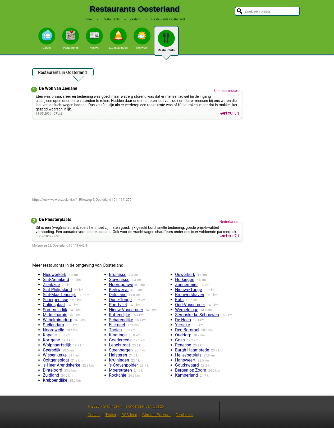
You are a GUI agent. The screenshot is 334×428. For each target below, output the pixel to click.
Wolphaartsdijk (57, 344)
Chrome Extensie (156, 415)
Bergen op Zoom (190, 370)
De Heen (183, 319)
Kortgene (51, 339)
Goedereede (120, 339)
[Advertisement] (138, 159)
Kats (179, 299)
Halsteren (118, 355)
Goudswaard (187, 365)
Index (88, 19)
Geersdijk (51, 350)
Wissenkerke (55, 355)
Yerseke (182, 324)
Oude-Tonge (120, 299)
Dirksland (118, 294)
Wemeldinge (186, 309)
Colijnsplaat (54, 304)
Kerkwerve (119, 289)
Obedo (158, 406)
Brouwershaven (189, 294)
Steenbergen (121, 350)
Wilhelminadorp (57, 319)
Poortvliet (118, 304)
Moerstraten (120, 370)
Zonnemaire (186, 284)
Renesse (183, 344)
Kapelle (50, 334)
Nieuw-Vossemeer (126, 309)
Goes (180, 339)
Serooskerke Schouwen (197, 314)
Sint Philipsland (57, 289)
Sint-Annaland (56, 279)
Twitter (110, 415)
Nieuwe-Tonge (188, 289)
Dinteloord (52, 370)
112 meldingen (117, 38)
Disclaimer (184, 415)
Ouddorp (183, 334)
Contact (94, 415)
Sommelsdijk (55, 309)
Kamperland (186, 375)
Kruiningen (119, 360)
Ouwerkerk (185, 274)
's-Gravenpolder (123, 365)
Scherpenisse (55, 299)
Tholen (115, 329)
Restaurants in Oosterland (62, 73)
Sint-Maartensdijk (59, 294)
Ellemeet (117, 324)
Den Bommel (187, 329)
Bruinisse (117, 274)
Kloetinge (118, 334)
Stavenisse (119, 279)
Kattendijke (119, 314)
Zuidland (51, 375)
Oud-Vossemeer (190, 304)
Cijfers (46, 38)
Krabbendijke (55, 380)
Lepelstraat (119, 344)
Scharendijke (121, 319)
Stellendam (53, 324)
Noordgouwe (121, 284)
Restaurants (166, 43)
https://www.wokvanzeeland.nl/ (54, 200)
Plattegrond (70, 38)
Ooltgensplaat (56, 360)
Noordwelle (53, 329)
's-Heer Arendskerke (61, 365)
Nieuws (94, 38)
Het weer (142, 38)
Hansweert (185, 360)
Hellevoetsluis (188, 355)
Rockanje (117, 375)
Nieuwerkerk (54, 274)
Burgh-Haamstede (192, 350)
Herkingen (184, 279)
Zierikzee (51, 284)
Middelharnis (55, 314)
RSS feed (129, 415)
